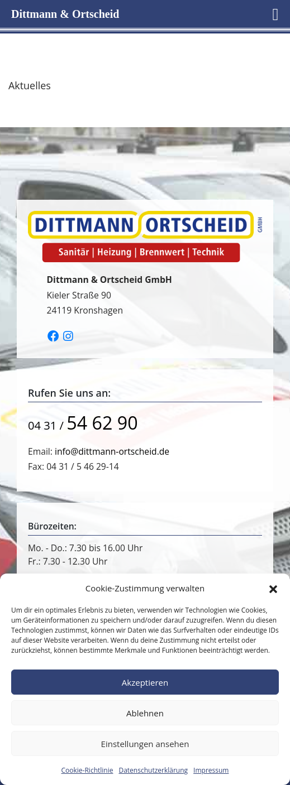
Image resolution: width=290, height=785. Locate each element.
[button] (273, 588)
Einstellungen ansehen (145, 743)
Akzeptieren (145, 682)
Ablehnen (145, 713)
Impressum (211, 770)
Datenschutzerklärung (153, 770)
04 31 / (83, 425)
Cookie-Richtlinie (87, 770)
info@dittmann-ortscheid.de (112, 451)
